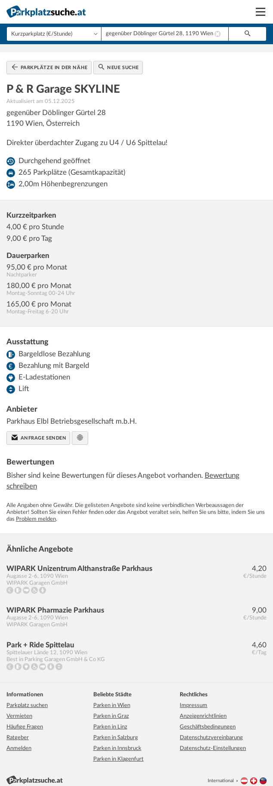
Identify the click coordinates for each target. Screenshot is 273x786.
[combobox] (165, 34)
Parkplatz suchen (27, 699)
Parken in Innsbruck (117, 742)
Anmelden (18, 742)
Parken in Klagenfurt (118, 753)
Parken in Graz (111, 710)
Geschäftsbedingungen (208, 720)
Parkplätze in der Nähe (50, 60)
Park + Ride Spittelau (40, 638)
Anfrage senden (39, 431)
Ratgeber (17, 731)
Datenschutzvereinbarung (211, 731)
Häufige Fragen (24, 720)
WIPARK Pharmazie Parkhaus (55, 603)
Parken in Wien (111, 699)
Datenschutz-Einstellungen (213, 742)
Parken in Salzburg (115, 731)
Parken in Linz (110, 720)
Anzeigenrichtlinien (203, 710)
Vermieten (19, 710)
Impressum (193, 699)
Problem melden (36, 512)
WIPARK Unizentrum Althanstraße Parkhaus (79, 561)
